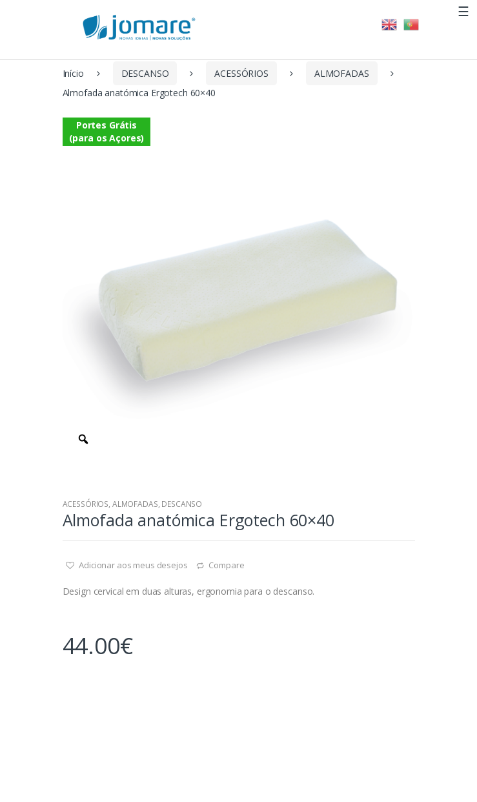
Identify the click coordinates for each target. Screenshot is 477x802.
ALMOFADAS (341, 73)
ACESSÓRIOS (241, 73)
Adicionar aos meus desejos (132, 565)
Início (73, 73)
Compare (226, 565)
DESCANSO (145, 73)
